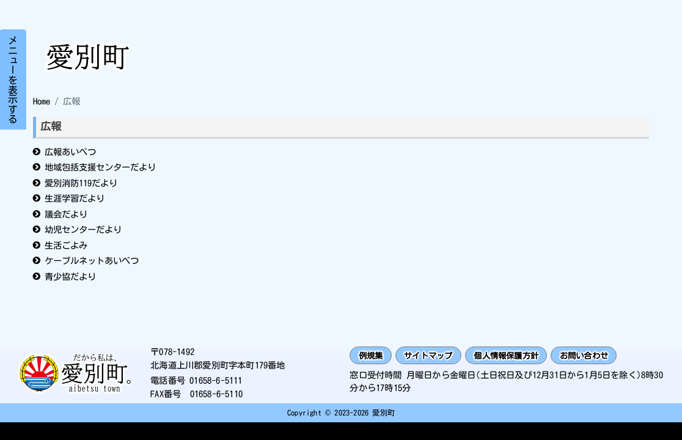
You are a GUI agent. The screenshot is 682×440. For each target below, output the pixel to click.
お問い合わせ (600, 356)
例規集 (372, 356)
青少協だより (70, 276)
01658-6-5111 (215, 381)
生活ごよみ (66, 245)
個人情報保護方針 (517, 356)
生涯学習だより (75, 198)
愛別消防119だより (81, 183)
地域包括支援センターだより (100, 167)
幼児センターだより (83, 229)
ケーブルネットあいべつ (92, 260)
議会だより (66, 214)
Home (41, 101)
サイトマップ (434, 356)
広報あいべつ (70, 151)
